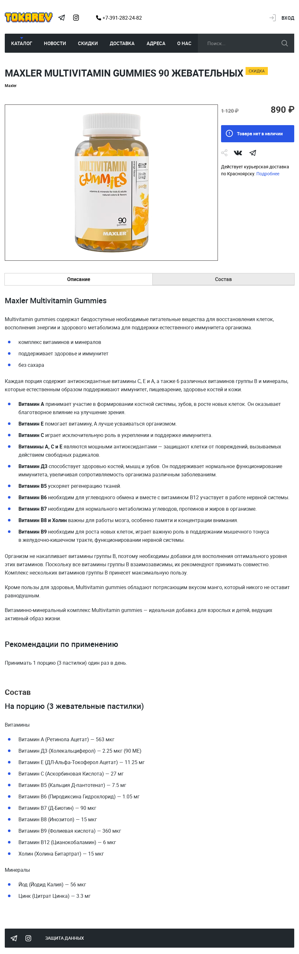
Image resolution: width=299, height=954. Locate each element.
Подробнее (267, 174)
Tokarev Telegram (61, 18)
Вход (288, 18)
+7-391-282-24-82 (119, 17)
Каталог (21, 43)
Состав (223, 279)
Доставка (122, 43)
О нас (184, 43)
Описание (78, 279)
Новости (55, 43)
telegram (252, 153)
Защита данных (64, 938)
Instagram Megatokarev (76, 18)
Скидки (88, 43)
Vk (238, 153)
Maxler (11, 85)
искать (284, 43)
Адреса (156, 43)
